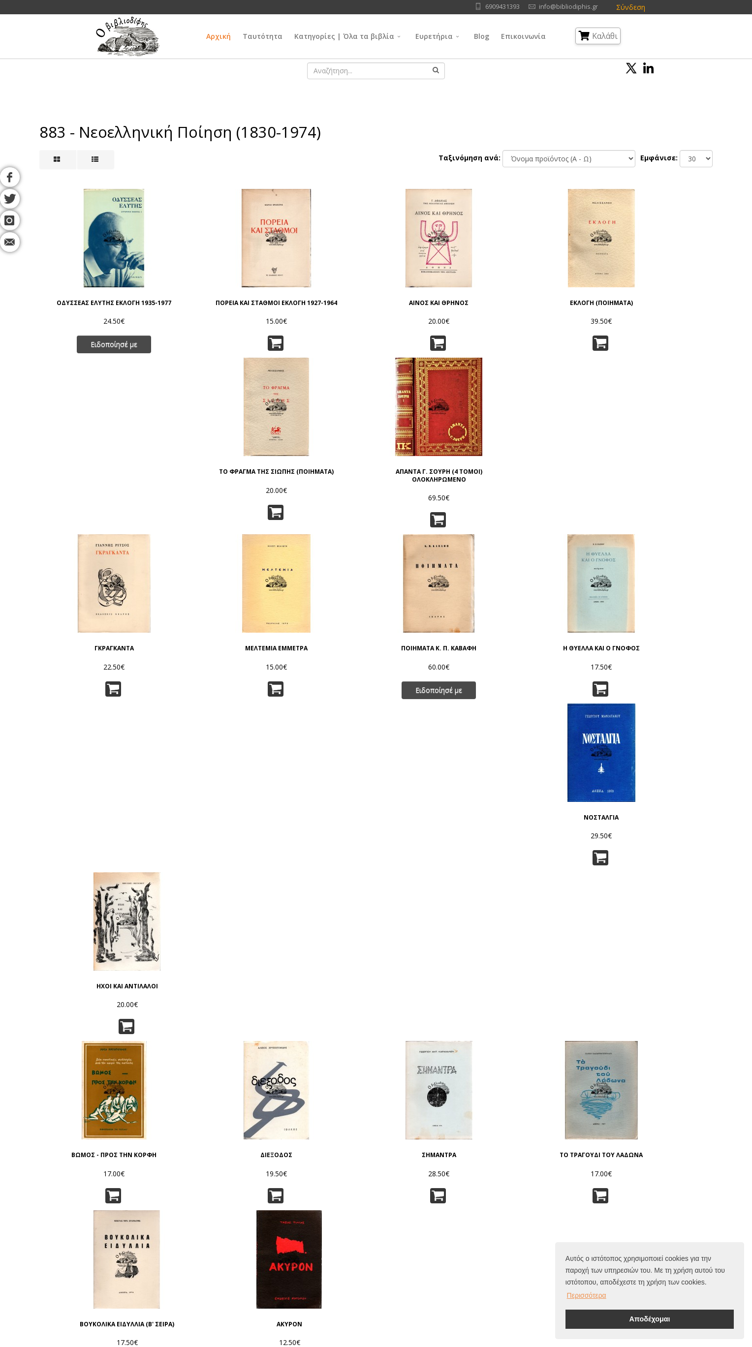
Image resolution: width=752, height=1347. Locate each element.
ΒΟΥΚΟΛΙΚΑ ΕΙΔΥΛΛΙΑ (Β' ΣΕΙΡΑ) (548, 656)
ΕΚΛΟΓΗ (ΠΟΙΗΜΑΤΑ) (433, 301)
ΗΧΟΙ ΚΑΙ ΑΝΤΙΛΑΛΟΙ (662, 481)
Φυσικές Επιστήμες (454, 1198)
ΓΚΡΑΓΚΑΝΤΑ (89, 481)
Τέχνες (435, 1222)
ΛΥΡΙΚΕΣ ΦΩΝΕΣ (319, 1017)
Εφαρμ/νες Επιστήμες (458, 1210)
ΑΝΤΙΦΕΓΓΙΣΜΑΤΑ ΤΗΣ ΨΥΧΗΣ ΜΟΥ (204, 1020)
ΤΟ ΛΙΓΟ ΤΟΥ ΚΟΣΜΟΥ (548, 1017)
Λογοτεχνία (442, 1235)
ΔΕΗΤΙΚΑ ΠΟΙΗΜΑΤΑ (662, 827)
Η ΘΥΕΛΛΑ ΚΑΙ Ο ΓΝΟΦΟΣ (433, 481)
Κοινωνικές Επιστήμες (378, 1235)
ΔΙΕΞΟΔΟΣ (204, 652)
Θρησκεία (358, 1222)
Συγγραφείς (122, 1210)
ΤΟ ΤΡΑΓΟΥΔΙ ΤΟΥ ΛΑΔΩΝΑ (433, 652)
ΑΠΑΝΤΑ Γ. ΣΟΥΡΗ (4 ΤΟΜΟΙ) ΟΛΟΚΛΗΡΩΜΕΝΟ (662, 304)
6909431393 (502, 6)
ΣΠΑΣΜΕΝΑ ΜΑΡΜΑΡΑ (548, 827)
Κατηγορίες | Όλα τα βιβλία (344, 36)
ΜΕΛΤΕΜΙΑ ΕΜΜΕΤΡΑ (204, 481)
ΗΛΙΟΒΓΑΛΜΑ (663, 1017)
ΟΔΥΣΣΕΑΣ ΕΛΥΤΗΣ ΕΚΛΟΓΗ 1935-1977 (89, 304)
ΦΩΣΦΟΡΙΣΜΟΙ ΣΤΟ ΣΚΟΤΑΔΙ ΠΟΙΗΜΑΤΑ (89, 830)
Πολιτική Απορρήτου (232, 1198)
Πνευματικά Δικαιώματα (236, 1210)
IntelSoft (488, 1341)
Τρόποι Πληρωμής (228, 1247)
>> (469, 1097)
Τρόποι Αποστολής (229, 1235)
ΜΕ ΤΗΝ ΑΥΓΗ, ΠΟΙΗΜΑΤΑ (319, 827)
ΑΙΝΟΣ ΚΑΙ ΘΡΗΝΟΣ (318, 301)
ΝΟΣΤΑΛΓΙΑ (548, 481)
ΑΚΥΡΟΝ (662, 652)
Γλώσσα (437, 1186)
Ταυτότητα (262, 36)
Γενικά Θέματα (366, 1198)
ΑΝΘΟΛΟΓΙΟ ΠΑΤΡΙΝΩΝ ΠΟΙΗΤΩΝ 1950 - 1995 (433, 1020)
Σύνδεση (630, 7)
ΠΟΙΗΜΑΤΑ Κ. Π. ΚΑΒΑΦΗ (318, 481)
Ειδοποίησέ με (89, 350)
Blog (481, 36)
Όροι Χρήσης (222, 1186)
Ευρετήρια (434, 36)
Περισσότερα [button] (586, 1295)
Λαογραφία (360, 1247)
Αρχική (218, 36)
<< (283, 1097)
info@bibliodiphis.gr (568, 6)
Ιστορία (436, 1247)
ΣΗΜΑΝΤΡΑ (319, 652)
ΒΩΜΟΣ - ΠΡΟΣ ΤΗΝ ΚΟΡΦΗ (89, 652)
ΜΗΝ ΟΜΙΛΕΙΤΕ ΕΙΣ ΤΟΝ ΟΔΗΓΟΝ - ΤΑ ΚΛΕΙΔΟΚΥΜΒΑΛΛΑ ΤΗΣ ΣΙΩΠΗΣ (433, 838)
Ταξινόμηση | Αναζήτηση (239, 1259)
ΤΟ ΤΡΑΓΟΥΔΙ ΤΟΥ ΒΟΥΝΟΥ (89, 1017)
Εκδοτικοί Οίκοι (128, 1222)
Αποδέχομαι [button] (649, 1319)
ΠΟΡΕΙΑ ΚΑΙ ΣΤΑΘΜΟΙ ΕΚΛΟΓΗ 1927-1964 (204, 304)
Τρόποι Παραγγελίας (232, 1222)
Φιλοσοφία (361, 1210)
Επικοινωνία (523, 36)
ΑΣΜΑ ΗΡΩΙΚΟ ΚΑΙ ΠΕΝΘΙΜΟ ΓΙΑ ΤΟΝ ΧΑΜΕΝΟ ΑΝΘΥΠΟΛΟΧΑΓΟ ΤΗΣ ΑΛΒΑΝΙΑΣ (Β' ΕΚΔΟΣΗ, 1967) (204, 838)
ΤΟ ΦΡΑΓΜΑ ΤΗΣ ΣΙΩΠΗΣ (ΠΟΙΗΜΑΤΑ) (548, 304)
